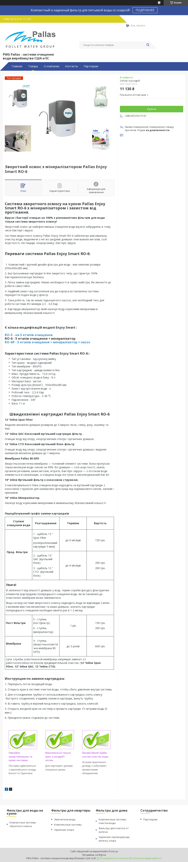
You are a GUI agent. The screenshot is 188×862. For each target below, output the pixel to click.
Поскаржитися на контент (114, 858)
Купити (151, 109)
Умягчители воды (65, 819)
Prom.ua (113, 851)
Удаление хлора (64, 829)
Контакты (71, 66)
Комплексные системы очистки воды (112, 821)
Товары (33, 66)
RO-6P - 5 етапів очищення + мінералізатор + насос (47, 342)
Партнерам (91, 66)
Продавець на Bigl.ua (94, 854)
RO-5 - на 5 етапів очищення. (29, 335)
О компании (51, 66)
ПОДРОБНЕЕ (145, 10)
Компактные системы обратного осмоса (23, 824)
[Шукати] (148, 45)
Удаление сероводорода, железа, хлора (114, 838)
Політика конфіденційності (146, 858)
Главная (17, 66)
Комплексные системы (68, 824)
